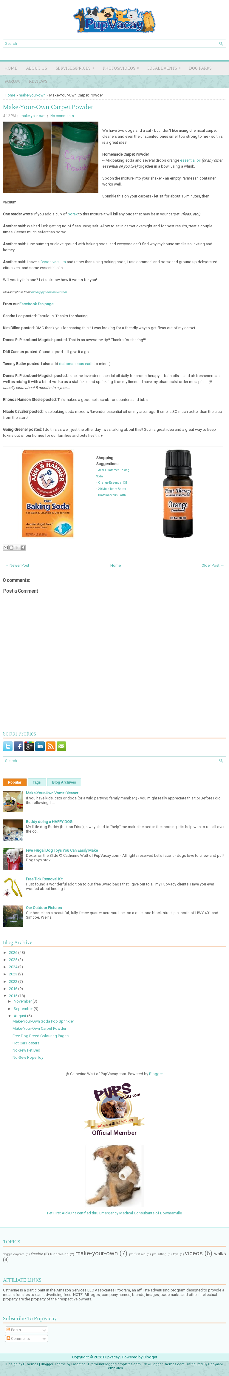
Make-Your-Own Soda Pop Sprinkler (43, 1021)
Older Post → (213, 565)
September (24, 1008)
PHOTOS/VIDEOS (123, 66)
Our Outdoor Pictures (44, 907)
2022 (13, 981)
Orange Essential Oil (112, 482)
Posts (14, 1330)
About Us (36, 68)
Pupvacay (111, 1357)
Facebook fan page (36, 304)
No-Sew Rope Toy (28, 1057)
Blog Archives (64, 782)
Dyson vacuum (53, 262)
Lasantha (78, 1364)
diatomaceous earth (76, 363)
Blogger (156, 1074)
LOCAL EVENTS (166, 66)
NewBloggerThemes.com (164, 1364)
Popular (14, 782)
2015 (13, 996)
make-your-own (32, 95)
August (20, 1016)
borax (73, 214)
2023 (13, 974)
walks (220, 1254)
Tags (37, 782)
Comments (18, 1338)
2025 (13, 959)
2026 (13, 952)
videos (194, 1253)
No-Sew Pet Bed (26, 1050)
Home (10, 68)
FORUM (12, 81)
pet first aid (137, 1254)
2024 (13, 967)
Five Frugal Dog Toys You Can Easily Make (62, 850)
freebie (37, 1254)
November (23, 1001)
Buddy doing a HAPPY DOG (49, 821)
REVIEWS (38, 81)
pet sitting (159, 1254)
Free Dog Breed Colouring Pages (41, 1036)
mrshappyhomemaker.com (49, 292)
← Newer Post (17, 565)
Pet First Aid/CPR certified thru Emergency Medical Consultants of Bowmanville (114, 1210)
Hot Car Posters (26, 1043)
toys (176, 1254)
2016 (13, 988)
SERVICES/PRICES (77, 66)
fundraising (59, 1254)
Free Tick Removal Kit (44, 879)
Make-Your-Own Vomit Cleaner (52, 793)
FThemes (30, 1364)
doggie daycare (13, 1254)
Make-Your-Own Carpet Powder (48, 107)
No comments (62, 116)
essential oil (190, 160)
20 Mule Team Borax (112, 489)
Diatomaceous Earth (112, 495)
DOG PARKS (200, 68)
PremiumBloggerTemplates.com (114, 1364)
